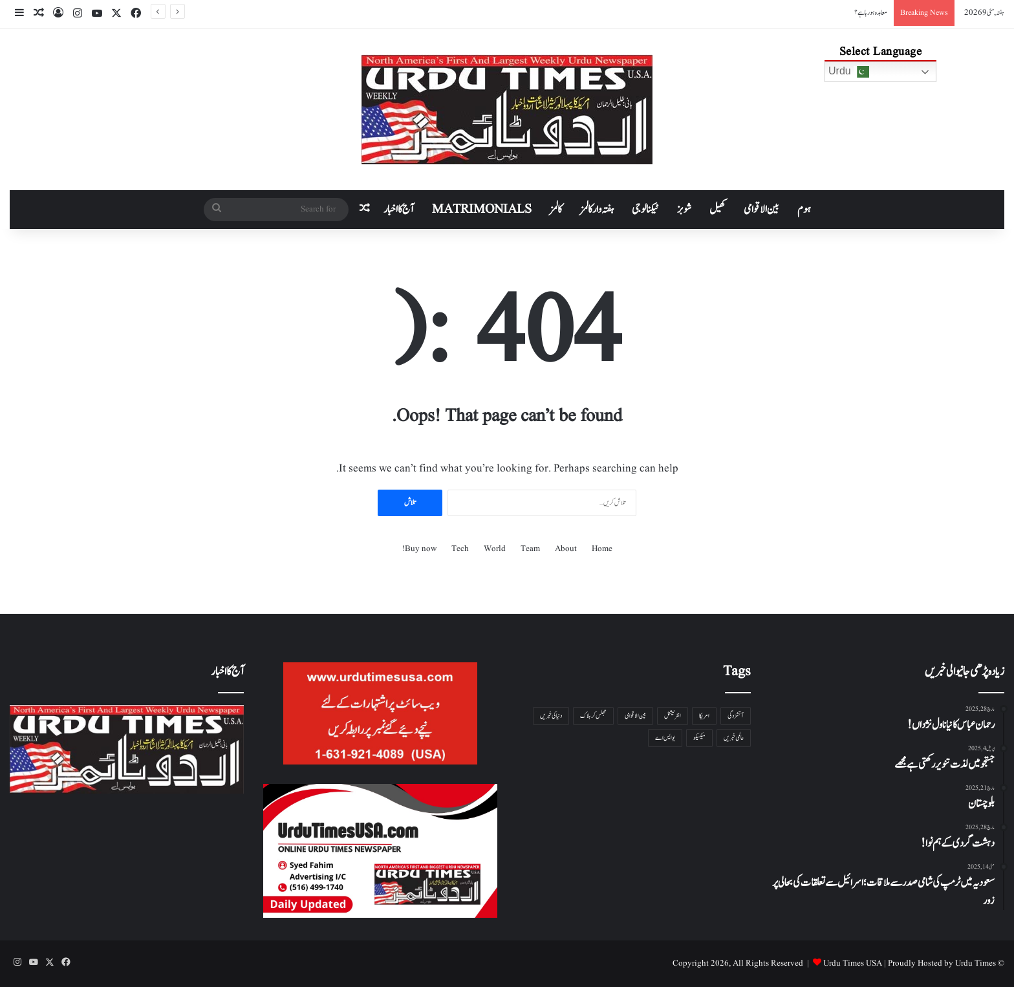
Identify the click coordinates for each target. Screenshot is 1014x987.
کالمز (556, 210)
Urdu (848, 72)
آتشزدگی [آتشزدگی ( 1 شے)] (736, 715)
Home (602, 549)
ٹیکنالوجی (645, 210)
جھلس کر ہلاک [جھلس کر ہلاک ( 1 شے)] (593, 715)
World (495, 549)
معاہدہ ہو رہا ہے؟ (870, 12)
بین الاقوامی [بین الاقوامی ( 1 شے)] (635, 715)
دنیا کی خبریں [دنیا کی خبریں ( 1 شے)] (551, 715)
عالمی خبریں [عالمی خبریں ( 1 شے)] (734, 737)
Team (530, 549)
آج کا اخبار (398, 210)
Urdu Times (975, 963)
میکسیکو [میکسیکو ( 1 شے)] (699, 737)
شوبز (684, 210)
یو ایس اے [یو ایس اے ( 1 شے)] (665, 737)
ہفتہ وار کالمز (597, 210)
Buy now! (419, 549)
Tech (460, 549)
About (566, 549)
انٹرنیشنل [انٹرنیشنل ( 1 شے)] (672, 715)
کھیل (717, 210)
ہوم (804, 210)
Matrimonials (482, 210)
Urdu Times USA (852, 963)
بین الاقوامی (761, 210)
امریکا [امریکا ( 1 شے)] (704, 715)
